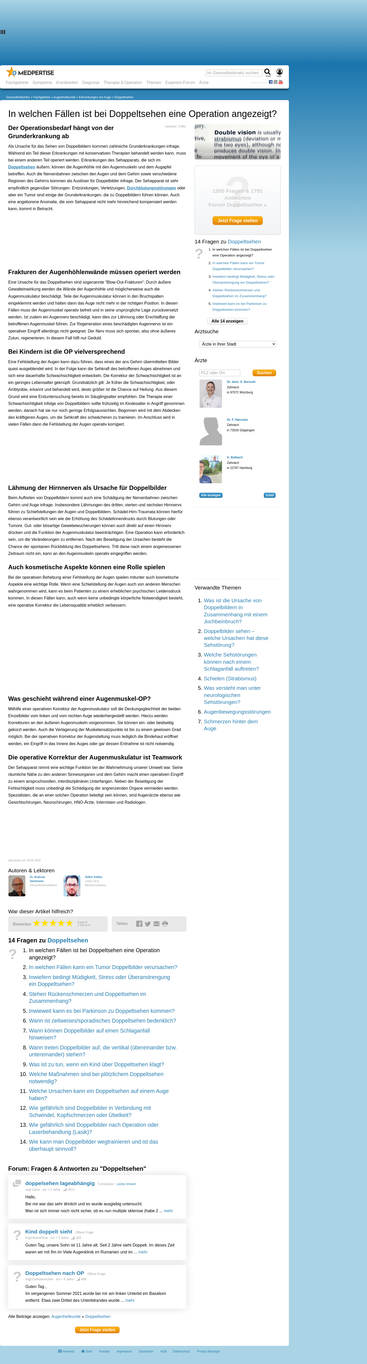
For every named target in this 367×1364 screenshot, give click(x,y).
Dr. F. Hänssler (237, 420)
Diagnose (91, 82)
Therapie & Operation (123, 82)
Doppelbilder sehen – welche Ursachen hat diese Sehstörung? (236, 638)
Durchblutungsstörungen (151, 188)
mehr (168, 1211)
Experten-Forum (180, 82)
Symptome (42, 82)
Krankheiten (67, 82)
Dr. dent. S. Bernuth (241, 382)
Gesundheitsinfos (18, 97)
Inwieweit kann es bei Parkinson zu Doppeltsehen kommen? (102, 1011)
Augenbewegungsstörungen (237, 712)
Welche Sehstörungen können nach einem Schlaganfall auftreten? (231, 662)
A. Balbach (235, 457)
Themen (153, 82)
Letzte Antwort (126, 1184)
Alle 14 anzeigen (228, 321)
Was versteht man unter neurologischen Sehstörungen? (232, 695)
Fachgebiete (17, 82)
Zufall (270, 495)
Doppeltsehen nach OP (54, 1273)
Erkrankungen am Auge (95, 97)
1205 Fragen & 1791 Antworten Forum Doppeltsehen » (237, 198)
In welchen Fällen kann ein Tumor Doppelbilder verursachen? (103, 967)
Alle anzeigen (211, 495)
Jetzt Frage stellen (97, 1330)
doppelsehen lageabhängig (60, 1183)
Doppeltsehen (123, 97)
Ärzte (203, 82)
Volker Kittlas (93, 876)
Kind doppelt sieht (48, 1231)
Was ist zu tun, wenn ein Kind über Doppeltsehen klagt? (96, 1064)
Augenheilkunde (65, 97)
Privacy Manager (208, 1351)
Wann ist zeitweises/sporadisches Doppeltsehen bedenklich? (102, 1021)
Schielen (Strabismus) (230, 678)
